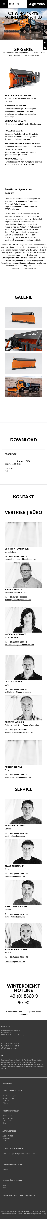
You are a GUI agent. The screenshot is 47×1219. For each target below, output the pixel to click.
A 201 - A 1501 (8, 1136)
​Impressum (23, 1216)
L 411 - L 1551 (7, 1121)
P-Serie (5, 1103)
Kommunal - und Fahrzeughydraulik (19, 1196)
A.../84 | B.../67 (8, 1098)
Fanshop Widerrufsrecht (26, 1214)
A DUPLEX (6, 1138)
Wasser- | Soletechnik (12, 1180)
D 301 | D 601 (7, 1116)
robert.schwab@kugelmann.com (18, 777)
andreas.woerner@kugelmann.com (19, 732)
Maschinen (7, 1083)
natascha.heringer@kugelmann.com (19, 644)
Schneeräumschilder (12, 1091)
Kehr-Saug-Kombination (13, 1149)
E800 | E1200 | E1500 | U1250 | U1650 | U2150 (19, 1154)
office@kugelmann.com (9, 1048)
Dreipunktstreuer (11, 1111)
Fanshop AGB (40, 1214)
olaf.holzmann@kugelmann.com (18, 692)
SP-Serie (6, 1100)
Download (9, 468)
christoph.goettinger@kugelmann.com (20, 559)
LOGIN (11, 4)
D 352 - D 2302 (8, 1118)
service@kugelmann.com (15, 836)
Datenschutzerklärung (9, 1214)
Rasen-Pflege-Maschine (13, 1164)
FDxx (4, 1123)
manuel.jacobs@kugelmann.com (18, 599)
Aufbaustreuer (9, 1131)
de (18, 4)
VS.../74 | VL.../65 (9, 1096)
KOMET (5, 1169)
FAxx (4, 1141)
